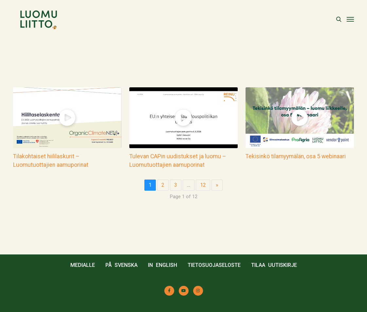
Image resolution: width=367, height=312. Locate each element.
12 (203, 185)
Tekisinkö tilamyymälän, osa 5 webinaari (296, 156)
